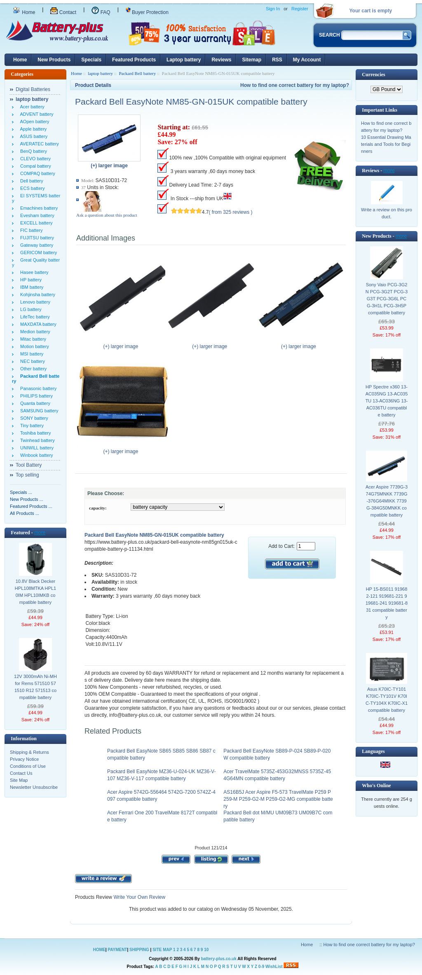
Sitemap (251, 60)
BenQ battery (32, 151)
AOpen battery (33, 121)
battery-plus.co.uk (219, 958)
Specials (91, 60)
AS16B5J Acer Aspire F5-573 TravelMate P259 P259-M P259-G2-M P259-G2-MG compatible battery (278, 799)
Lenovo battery (34, 301)
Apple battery (32, 128)
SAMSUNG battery (38, 410)
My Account (307, 60)
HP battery (30, 279)
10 (206, 949)
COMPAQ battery (36, 173)
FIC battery (30, 230)
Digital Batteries (33, 89)
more (39, 532)
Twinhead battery (36, 440)
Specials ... (21, 492)
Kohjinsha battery (36, 294)
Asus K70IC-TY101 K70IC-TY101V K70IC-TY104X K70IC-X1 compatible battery (387, 700)
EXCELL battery (35, 222)
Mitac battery (32, 339)
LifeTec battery (34, 316)
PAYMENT (117, 949)
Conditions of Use (28, 766)
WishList (274, 966)
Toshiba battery (34, 432)
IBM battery (30, 287)
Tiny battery (31, 425)
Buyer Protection (147, 12)
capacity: (98, 507)
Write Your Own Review (138, 897)
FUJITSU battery (36, 237)
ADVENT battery (36, 114)
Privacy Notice (24, 759)
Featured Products (134, 60)
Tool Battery (29, 465)
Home (24, 12)
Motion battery (33, 346)
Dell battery (30, 180)
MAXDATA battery (37, 324)
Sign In (273, 8)
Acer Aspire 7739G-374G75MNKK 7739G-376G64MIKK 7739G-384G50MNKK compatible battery (387, 500)
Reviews (221, 60)
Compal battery (34, 166)
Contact (63, 12)
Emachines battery (38, 208)
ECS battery (31, 188)
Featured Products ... (31, 506)
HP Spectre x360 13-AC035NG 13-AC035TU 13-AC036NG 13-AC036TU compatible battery (387, 400)
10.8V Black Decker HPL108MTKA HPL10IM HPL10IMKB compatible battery (35, 592)
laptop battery (100, 73)
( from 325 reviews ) (231, 212)
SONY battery (33, 418)
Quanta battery (34, 403)
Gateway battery (35, 245)
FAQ (100, 12)
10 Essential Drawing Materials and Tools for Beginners (386, 144)
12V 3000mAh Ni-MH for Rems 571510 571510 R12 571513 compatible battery (35, 687)
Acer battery (31, 106)
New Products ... (26, 499)
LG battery (29, 309)
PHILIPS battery (35, 395)
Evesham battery (36, 215)
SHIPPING (139, 949)
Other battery (32, 368)
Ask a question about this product (106, 215)
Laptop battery (183, 60)
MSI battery (30, 353)
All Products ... (24, 513)
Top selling (27, 475)
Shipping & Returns (29, 752)
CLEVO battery (34, 158)
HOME (99, 949)
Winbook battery (35, 455)
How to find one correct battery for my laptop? (294, 85)
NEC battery (31, 361)
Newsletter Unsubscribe (34, 787)
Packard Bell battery (137, 73)
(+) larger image (122, 344)
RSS (277, 60)
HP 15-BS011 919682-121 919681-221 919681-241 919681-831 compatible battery (387, 603)
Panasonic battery (37, 388)
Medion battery (34, 331)
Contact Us (21, 773)
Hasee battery (33, 272)
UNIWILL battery (36, 447)
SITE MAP (162, 949)
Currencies (373, 74)
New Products (54, 60)
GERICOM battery (37, 252)
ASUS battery (32, 136)
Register (299, 8)
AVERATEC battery (38, 143)
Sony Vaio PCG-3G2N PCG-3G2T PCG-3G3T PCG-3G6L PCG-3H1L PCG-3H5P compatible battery (387, 298)
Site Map (19, 780)
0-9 (261, 966)
